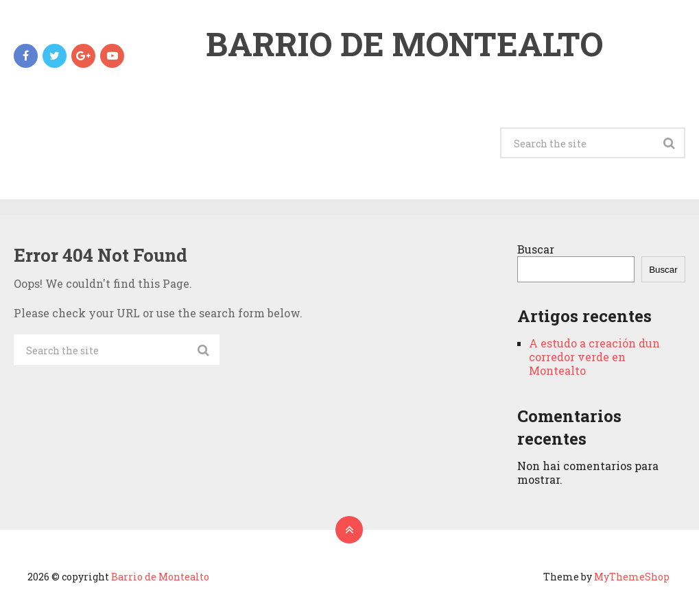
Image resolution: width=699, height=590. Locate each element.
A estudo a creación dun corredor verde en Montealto (594, 357)
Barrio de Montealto (404, 43)
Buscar (535, 249)
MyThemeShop (632, 576)
